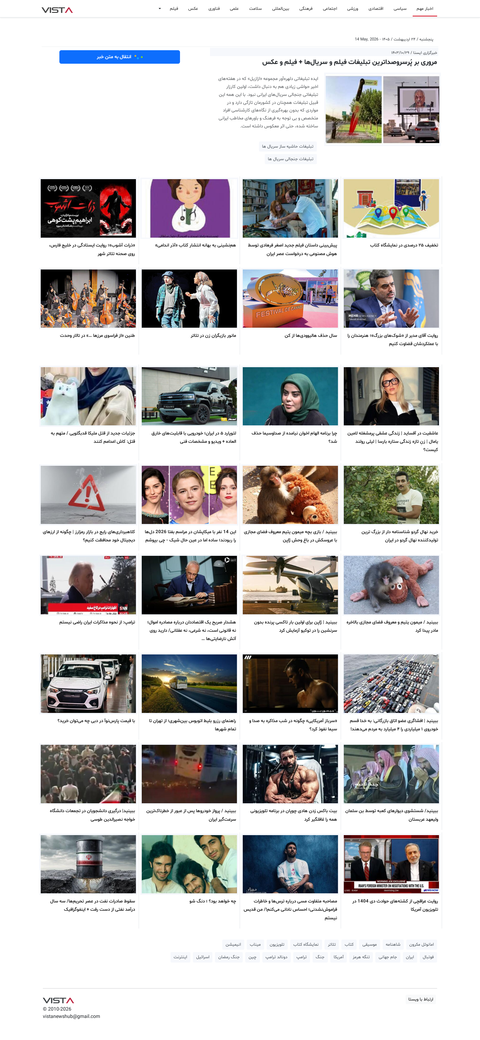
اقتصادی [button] (376, 9)
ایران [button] (410, 957)
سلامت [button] (255, 9)
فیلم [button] (174, 9)
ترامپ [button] (301, 957)
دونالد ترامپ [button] (276, 957)
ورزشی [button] (352, 9)
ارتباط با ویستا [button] (420, 999)
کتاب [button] (349, 945)
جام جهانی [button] (388, 957)
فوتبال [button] (428, 957)
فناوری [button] (214, 9)
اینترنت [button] (180, 957)
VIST (57, 8)
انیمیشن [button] (233, 945)
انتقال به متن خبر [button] (120, 57)
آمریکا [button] (339, 957)
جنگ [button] (320, 957)
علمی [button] (234, 9)
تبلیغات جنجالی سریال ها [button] (290, 159)
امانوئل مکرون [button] (421, 945)
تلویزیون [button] (277, 945)
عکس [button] (193, 9)
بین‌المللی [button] (280, 9)
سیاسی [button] (400, 9)
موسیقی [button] (369, 945)
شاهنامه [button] (393, 945)
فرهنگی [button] (306, 9)
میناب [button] (255, 945)
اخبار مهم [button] (425, 9)
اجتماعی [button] (330, 9)
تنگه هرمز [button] (361, 957)
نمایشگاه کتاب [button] (306, 945)
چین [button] (253, 957)
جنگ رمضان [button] (229, 957)
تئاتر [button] (332, 945)
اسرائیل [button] (202, 957)
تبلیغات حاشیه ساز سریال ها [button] (287, 146)
